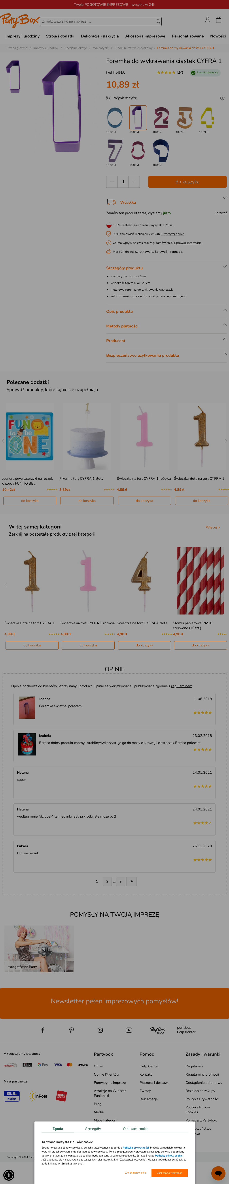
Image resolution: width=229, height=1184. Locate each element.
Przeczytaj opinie (172, 234)
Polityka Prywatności (202, 1099)
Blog (97, 1104)
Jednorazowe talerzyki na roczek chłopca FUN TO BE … (27, 481)
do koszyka (188, 181)
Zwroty (145, 1090)
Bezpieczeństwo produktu (198, 1131)
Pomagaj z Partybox (201, 1120)
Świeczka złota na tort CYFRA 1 (199, 478)
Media (99, 1112)
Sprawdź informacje (187, 243)
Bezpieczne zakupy (200, 1090)
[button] (8, 1175)
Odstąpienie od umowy (203, 1082)
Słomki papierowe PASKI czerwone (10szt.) (192, 625)
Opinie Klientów (106, 1074)
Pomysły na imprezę (110, 1082)
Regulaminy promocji (202, 1074)
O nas (98, 1066)
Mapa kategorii (105, 1120)
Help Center (149, 1066)
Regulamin (194, 1066)
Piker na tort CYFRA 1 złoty (81, 478)
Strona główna (17, 48)
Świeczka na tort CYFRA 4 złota (142, 623)
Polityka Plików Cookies (197, 1110)
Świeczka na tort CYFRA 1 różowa (144, 478)
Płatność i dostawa (154, 1082)
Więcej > (213, 527)
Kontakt (146, 1074)
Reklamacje (149, 1099)
